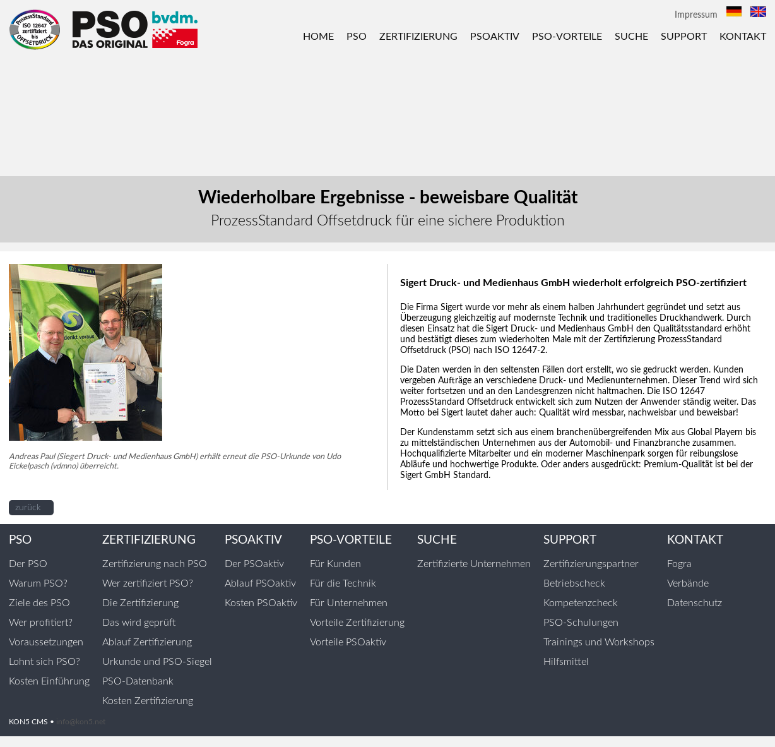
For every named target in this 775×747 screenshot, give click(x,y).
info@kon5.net (80, 722)
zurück (28, 507)
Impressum (696, 15)
